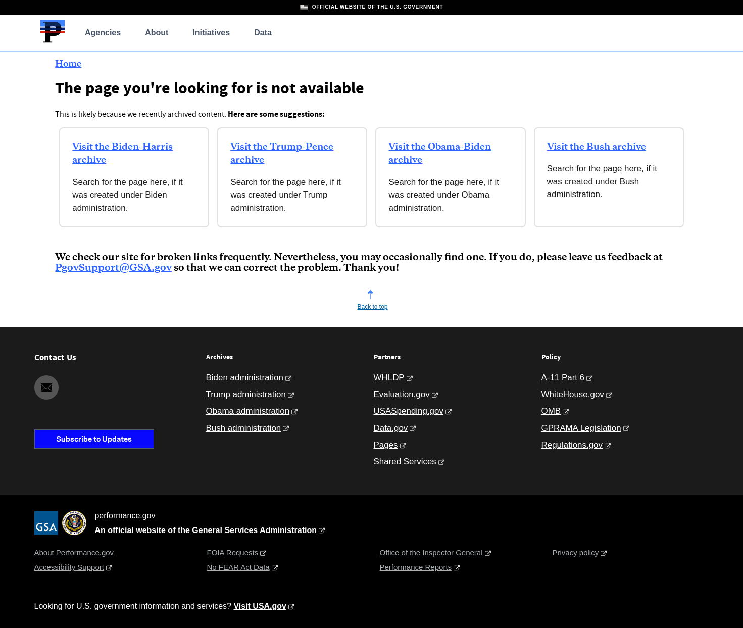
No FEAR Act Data (238, 567)
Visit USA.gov (259, 606)
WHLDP (389, 377)
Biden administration (244, 377)
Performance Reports (416, 567)
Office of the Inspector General (431, 552)
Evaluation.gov (402, 394)
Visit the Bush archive (596, 147)
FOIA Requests (233, 552)
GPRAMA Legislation (581, 428)
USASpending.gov (408, 411)
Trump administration (246, 394)
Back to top (372, 306)
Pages (386, 445)
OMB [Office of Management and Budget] (551, 411)
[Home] (52, 41)
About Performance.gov (74, 552)
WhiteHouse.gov (572, 394)
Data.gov (391, 428)
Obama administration (248, 411)
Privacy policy (576, 552)
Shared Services (405, 461)
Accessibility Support (69, 567)
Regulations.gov (572, 445)
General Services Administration (254, 530)
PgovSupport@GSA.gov (113, 268)
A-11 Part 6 (563, 377)
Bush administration (243, 428)
